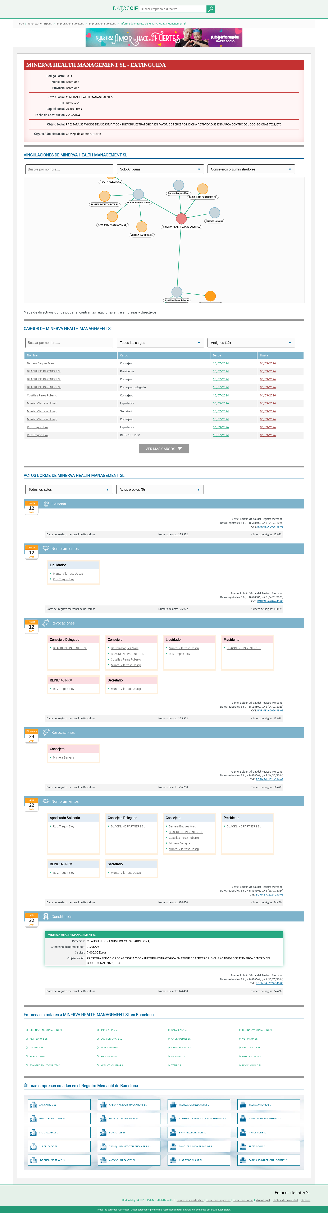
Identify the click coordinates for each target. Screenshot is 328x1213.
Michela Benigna (63, 757)
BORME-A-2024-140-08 (269, 894)
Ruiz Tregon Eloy (37, 427)
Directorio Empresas (218, 1200)
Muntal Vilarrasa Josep (42, 403)
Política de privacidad (285, 1200)
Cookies (305, 1200)
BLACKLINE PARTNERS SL (44, 371)
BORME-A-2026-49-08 (270, 526)
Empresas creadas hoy (190, 1200)
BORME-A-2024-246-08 (269, 779)
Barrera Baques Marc (41, 363)
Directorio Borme (243, 1200)
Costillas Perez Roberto (42, 395)
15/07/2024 (221, 363)
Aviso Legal (263, 1200)
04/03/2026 (268, 363)
